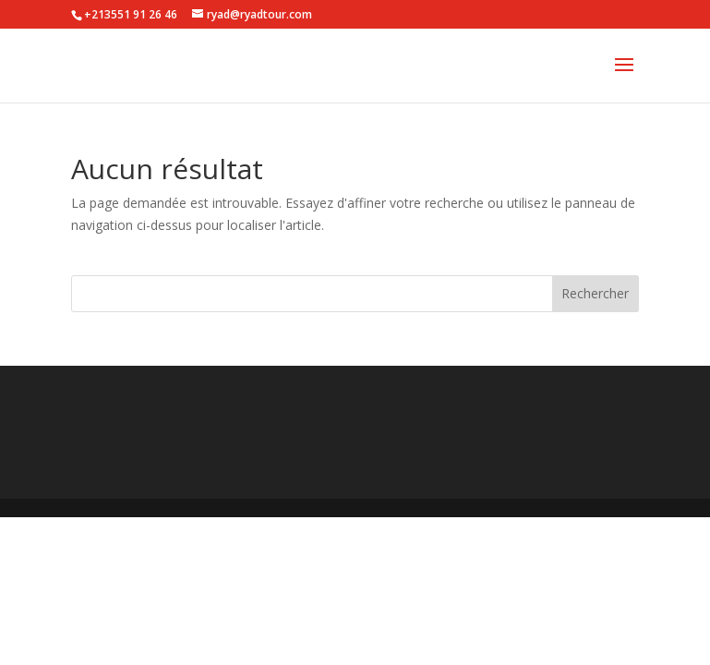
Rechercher (595, 293)
